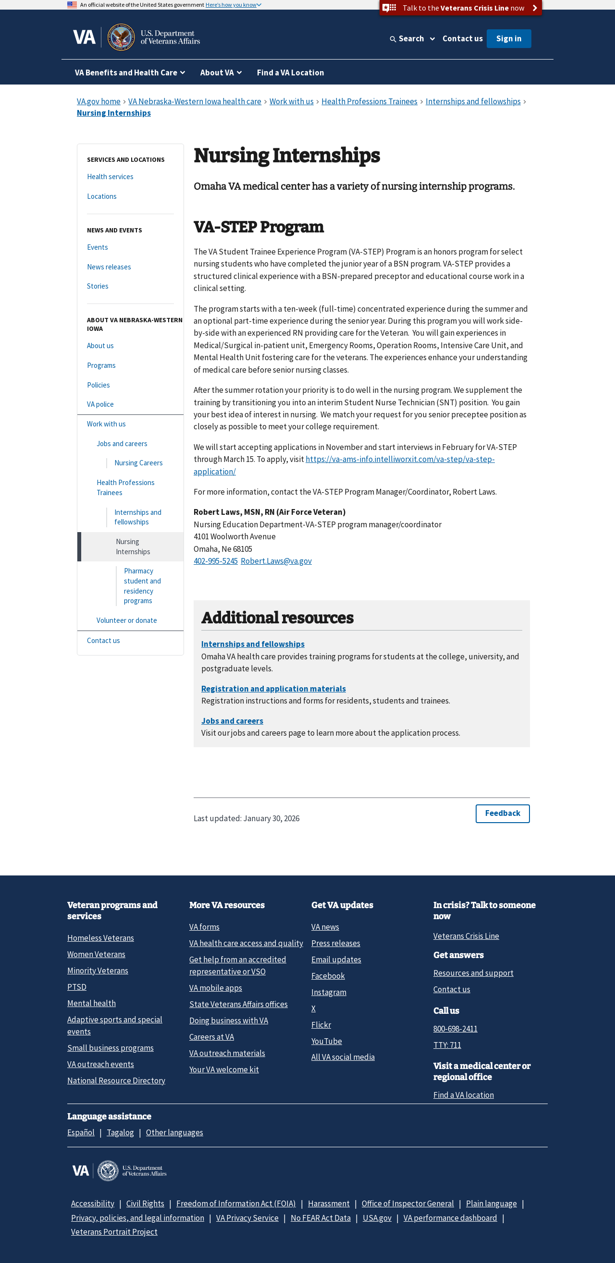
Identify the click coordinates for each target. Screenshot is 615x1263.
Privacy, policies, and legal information (137, 1218)
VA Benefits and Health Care (126, 72)
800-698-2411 (455, 1028)
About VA (217, 72)
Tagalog (120, 1132)
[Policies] (130, 385)
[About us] (130, 346)
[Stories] (130, 286)
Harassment (329, 1203)
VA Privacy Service (247, 1218)
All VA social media (343, 1057)
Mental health (91, 1003)
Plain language (491, 1203)
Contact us (463, 38)
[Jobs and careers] (130, 444)
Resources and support (473, 973)
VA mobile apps (215, 988)
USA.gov (377, 1218)
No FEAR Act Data (321, 1218)
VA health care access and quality (246, 943)
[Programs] (130, 366)
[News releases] (130, 267)
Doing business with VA (228, 1020)
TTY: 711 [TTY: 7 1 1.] (447, 1045)
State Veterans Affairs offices (238, 1004)
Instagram (328, 992)
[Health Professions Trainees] (130, 487)
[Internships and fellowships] (130, 517)
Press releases (335, 943)
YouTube (326, 1041)
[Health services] (130, 177)
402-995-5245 (216, 561)
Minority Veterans (97, 970)
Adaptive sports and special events (114, 1025)
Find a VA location (463, 1095)
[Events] (130, 247)
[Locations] (130, 196)
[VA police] (130, 404)
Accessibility (92, 1203)
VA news (325, 927)
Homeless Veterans (100, 938)
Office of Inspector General (408, 1203)
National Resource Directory (116, 1080)
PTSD (76, 987)
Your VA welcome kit (224, 1069)
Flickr (321, 1025)
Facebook (328, 976)
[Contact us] (130, 641)
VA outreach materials (227, 1053)
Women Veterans (96, 954)
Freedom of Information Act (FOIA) (236, 1203)
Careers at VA (211, 1037)
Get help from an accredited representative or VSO (237, 965)
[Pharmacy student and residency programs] (130, 586)
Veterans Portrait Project (114, 1232)
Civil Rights (145, 1203)
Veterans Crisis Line (466, 936)
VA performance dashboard (450, 1218)
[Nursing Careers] (130, 463)
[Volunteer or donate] (130, 621)
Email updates (336, 959)
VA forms (204, 927)
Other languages (174, 1132)
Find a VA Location (290, 72)
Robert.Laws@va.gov (276, 561)
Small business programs (110, 1048)
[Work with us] (130, 424)
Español (81, 1132)
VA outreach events (100, 1064)
